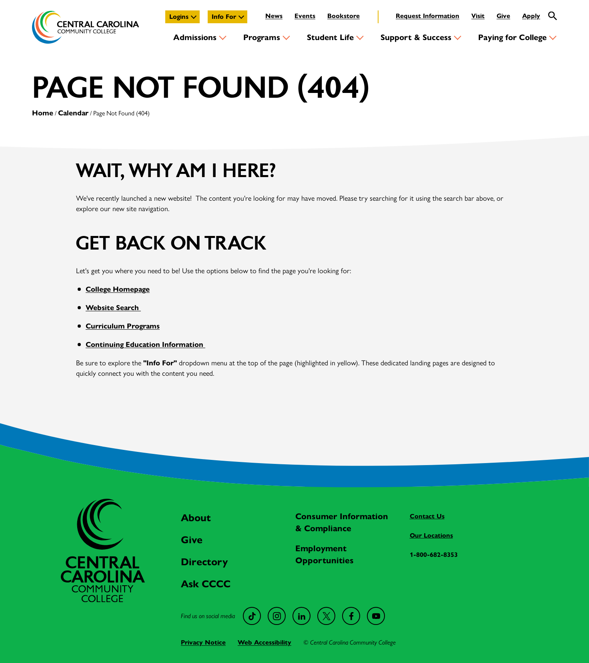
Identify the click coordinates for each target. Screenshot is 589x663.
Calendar (73, 113)
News (273, 16)
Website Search (113, 307)
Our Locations (431, 535)
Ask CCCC (205, 584)
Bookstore (343, 16)
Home (42, 113)
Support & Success (416, 37)
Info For (224, 16)
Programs (261, 37)
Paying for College (512, 37)
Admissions (194, 37)
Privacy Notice (203, 642)
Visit (478, 16)
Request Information (427, 16)
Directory (204, 562)
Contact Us (427, 516)
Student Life (330, 37)
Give (503, 16)
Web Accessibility (264, 642)
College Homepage (118, 289)
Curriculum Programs (123, 326)
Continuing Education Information (145, 344)
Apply (531, 16)
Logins (178, 16)
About (196, 518)
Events (304, 16)
